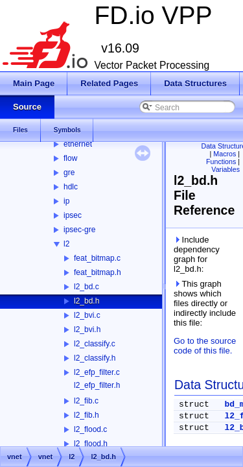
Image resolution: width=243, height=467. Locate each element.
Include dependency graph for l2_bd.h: (197, 254)
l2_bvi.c (87, 315)
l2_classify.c (94, 343)
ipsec (73, 215)
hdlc (71, 186)
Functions (221, 161)
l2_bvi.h (87, 329)
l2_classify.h (94, 358)
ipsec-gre (79, 229)
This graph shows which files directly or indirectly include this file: (205, 303)
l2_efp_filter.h (97, 385)
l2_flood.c (90, 429)
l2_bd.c (86, 286)
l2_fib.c (86, 400)
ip (66, 201)
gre (69, 172)
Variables (225, 169)
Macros (224, 154)
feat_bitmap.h (97, 272)
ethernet (78, 144)
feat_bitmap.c (97, 258)
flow (70, 158)
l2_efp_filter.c (97, 372)
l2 (66, 243)
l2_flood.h (91, 443)
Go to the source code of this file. (205, 345)
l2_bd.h (86, 300)
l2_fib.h (86, 415)
